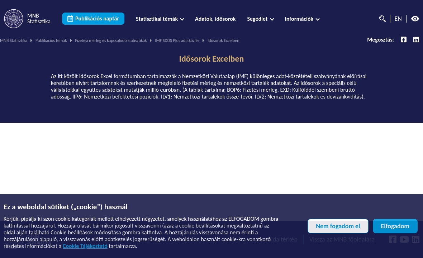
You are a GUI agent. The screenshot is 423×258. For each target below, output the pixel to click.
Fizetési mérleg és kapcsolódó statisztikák (111, 40)
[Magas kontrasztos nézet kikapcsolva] (415, 19)
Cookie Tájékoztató (85, 246)
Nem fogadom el (338, 226)
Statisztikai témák (157, 18)
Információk (299, 18)
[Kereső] (381, 18)
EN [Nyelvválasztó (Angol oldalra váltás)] (398, 19)
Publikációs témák (51, 40)
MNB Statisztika (13, 40)
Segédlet (257, 18)
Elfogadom (395, 226)
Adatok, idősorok (215, 18)
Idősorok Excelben (211, 58)
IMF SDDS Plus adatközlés (177, 40)
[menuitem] (160, 18)
